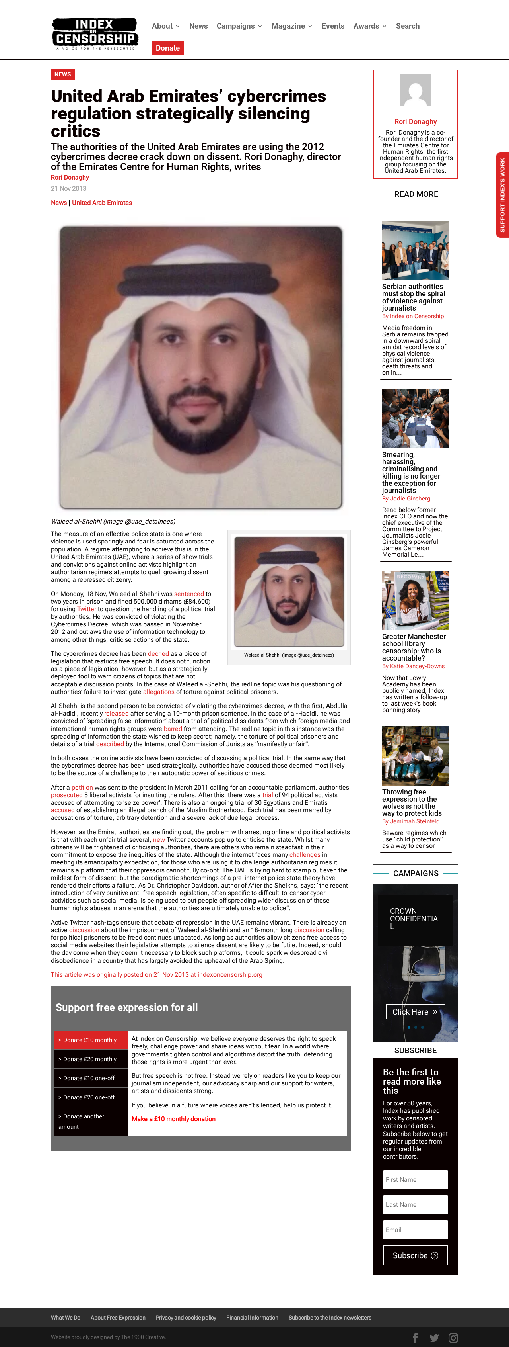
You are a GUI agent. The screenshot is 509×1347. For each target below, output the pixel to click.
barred (173, 729)
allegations (159, 692)
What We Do (65, 1317)
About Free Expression (118, 1317)
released (116, 713)
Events (333, 26)
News (198, 26)
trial (267, 795)
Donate (168, 48)
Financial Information (252, 1317)
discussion (84, 930)
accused (63, 810)
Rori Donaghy (70, 177)
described (110, 744)
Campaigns (236, 26)
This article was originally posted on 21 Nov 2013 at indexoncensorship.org (156, 974)
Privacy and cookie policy (186, 1317)
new (159, 839)
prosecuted (67, 795)
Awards (366, 26)
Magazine (288, 26)
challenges (305, 854)
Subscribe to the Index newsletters (330, 1317)
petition (82, 787)
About (162, 26)
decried (158, 653)
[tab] (91, 1040)
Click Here (410, 1014)
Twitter (86, 609)
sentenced (189, 594)
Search (408, 26)
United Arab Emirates (102, 203)
